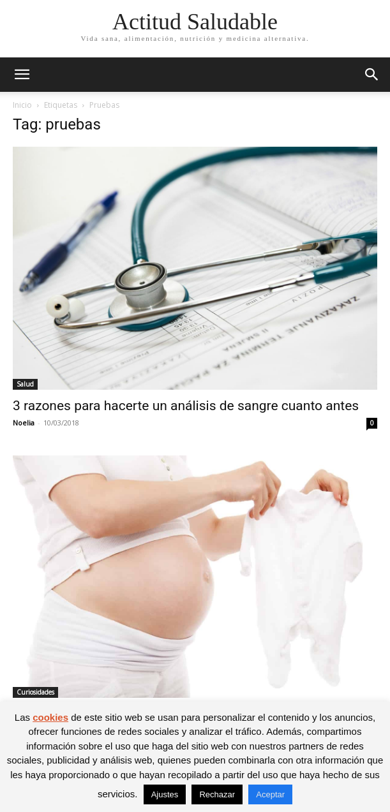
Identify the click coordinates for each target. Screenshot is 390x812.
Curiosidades (35, 692)
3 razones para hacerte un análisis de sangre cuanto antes (186, 405)
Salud (25, 384)
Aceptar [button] (270, 794)
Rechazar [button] (217, 794)
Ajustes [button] (165, 794)
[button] (21, 74)
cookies (50, 717)
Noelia (23, 422)
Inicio (22, 105)
